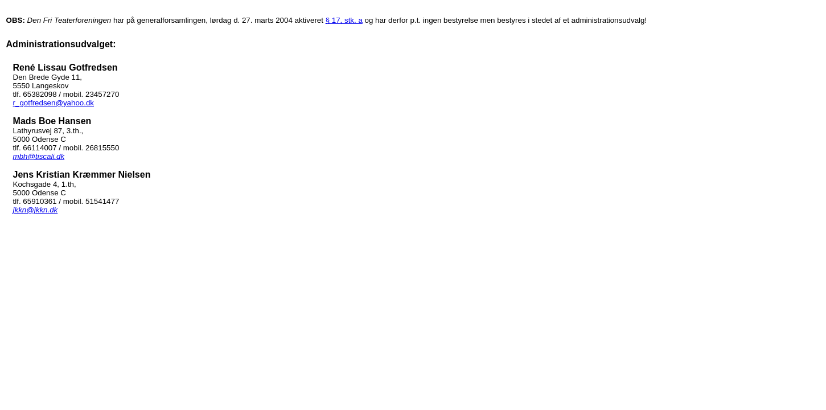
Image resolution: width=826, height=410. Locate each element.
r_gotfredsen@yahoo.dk (53, 103)
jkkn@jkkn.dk (35, 210)
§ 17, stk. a (344, 20)
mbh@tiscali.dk (39, 156)
